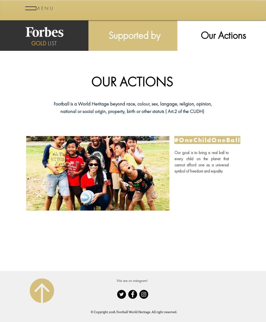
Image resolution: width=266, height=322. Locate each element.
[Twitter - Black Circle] (121, 294)
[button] (44, 8)
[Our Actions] (223, 35)
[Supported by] (134, 35)
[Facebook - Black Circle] (132, 294)
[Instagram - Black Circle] (143, 294)
